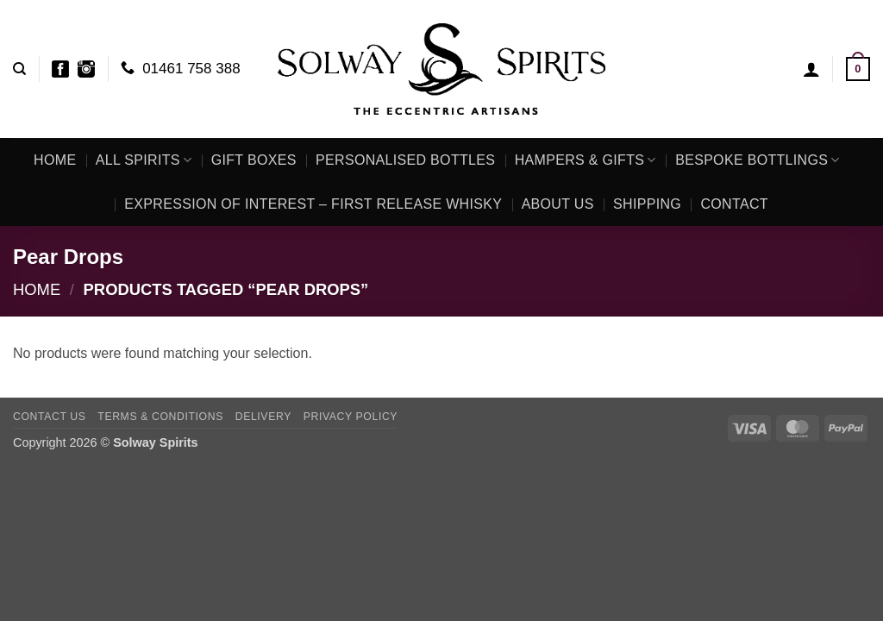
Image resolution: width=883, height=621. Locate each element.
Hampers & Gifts (585, 160)
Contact (733, 204)
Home (55, 160)
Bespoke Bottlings (757, 160)
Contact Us (49, 417)
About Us (558, 204)
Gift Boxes (254, 160)
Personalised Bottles (405, 160)
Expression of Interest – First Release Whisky (313, 204)
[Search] (19, 69)
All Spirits (144, 160)
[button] (811, 69)
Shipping (647, 204)
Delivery (263, 417)
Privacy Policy (351, 417)
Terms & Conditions (160, 417)
